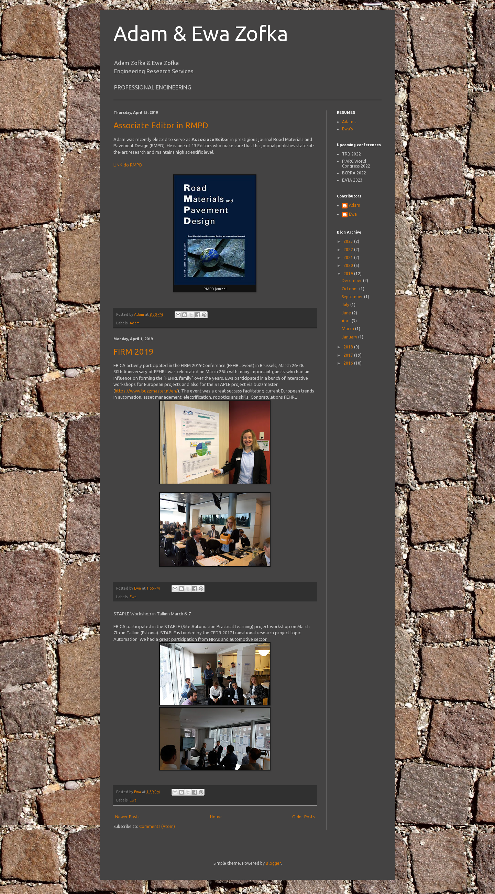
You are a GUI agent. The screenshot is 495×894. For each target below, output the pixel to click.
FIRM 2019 (133, 351)
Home (216, 817)
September (353, 296)
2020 (348, 265)
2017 (348, 355)
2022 (348, 249)
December (352, 280)
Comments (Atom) (157, 826)
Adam (135, 323)
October (350, 289)
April (347, 321)
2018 (348, 347)
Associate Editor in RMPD (160, 125)
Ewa (133, 597)
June (347, 313)
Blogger (273, 863)
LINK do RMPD (127, 164)
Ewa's (347, 129)
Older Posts (303, 817)
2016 (348, 363)
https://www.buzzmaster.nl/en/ (146, 390)
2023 (348, 241)
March (348, 328)
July (346, 304)
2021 (348, 257)
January (350, 337)
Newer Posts (127, 817)
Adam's (349, 121)
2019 (348, 273)
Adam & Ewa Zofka (200, 33)
